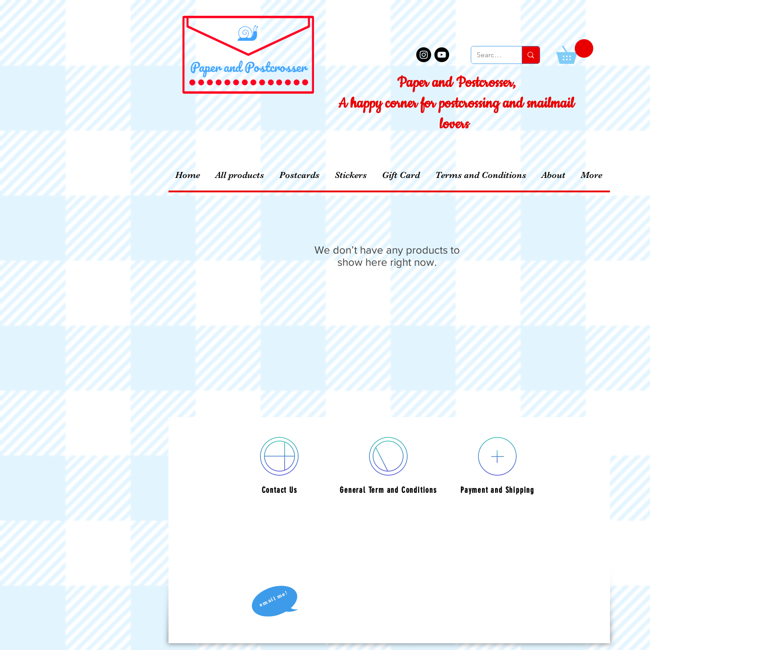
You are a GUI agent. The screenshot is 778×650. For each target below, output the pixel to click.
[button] (574, 51)
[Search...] (490, 55)
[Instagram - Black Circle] (423, 54)
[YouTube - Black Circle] (441, 54)
